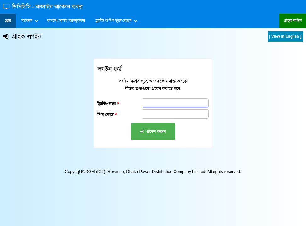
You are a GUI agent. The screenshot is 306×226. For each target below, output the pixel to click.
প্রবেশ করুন (153, 131)
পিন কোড (107, 114)
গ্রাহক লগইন (292, 21)
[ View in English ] (285, 36)
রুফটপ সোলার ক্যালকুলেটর (66, 21)
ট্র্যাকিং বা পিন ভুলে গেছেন (113, 21)
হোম (8, 21)
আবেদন (26, 21)
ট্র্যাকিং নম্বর (108, 103)
